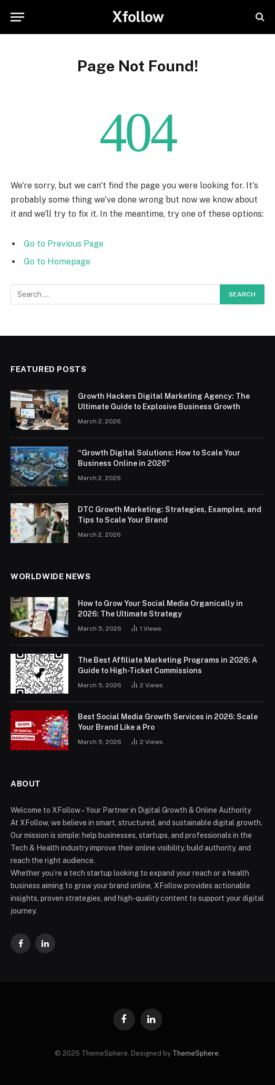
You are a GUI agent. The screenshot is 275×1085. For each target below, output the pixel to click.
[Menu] (17, 17)
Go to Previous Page (64, 244)
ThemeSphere (195, 1053)
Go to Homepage (57, 262)
